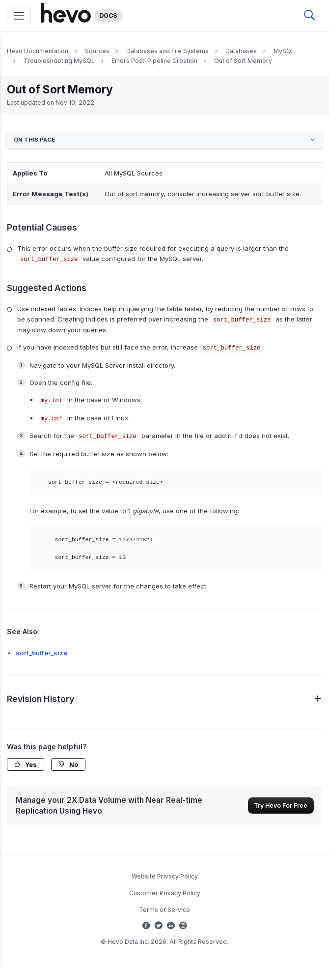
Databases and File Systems (167, 51)
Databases (241, 51)
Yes (25, 764)
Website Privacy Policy (165, 876)
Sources (97, 51)
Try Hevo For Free (280, 805)
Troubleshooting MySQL (59, 60)
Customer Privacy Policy (164, 893)
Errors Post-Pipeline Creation (154, 60)
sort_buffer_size (41, 653)
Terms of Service (164, 909)
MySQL (284, 51)
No (68, 764)
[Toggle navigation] (19, 15)
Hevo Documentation (37, 51)
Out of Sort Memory (243, 60)
